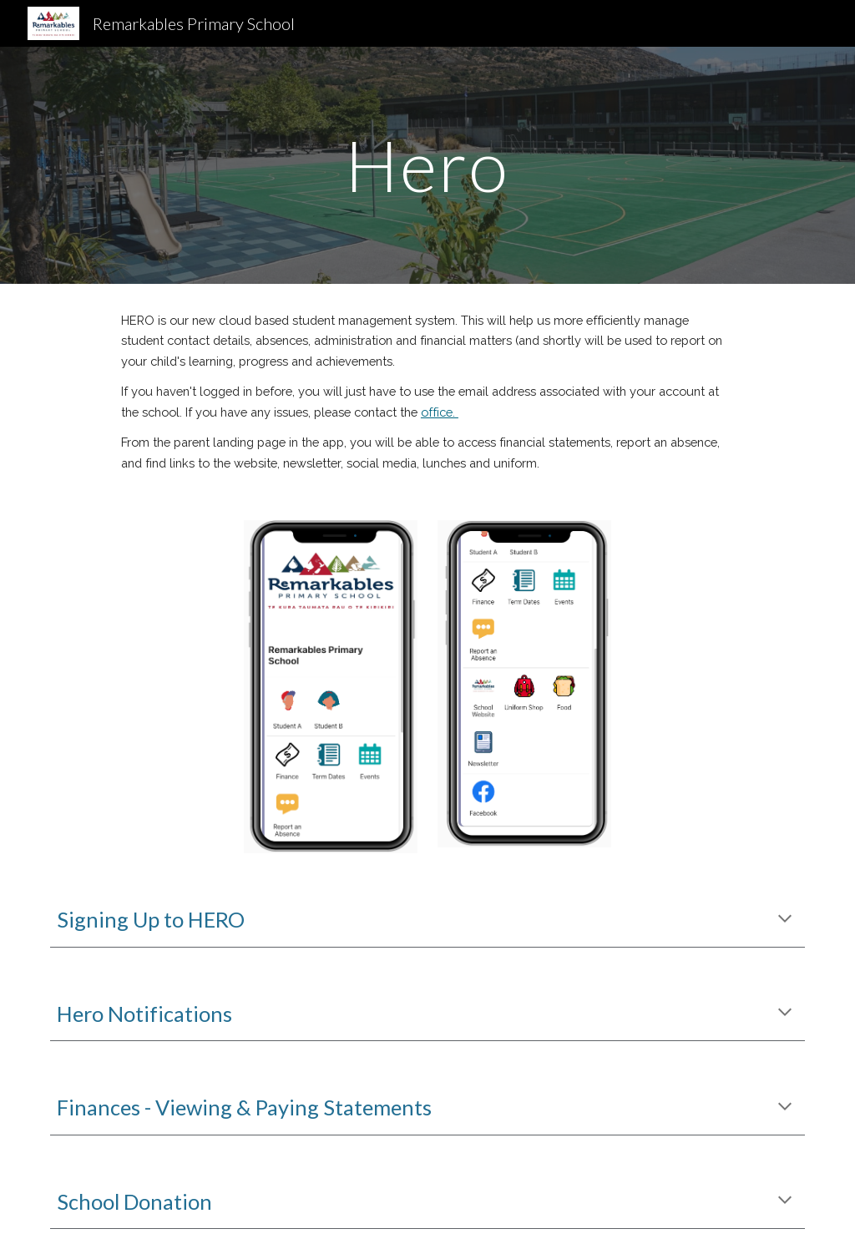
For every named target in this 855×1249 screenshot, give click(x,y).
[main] (427, 165)
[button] (785, 920)
